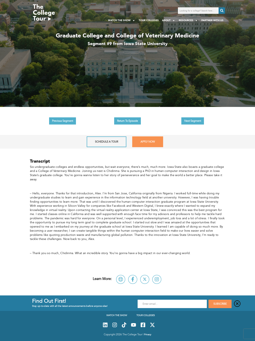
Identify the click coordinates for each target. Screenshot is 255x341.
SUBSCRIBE (220, 304)
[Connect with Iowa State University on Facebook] (132, 279)
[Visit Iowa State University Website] (120, 279)
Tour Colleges (149, 20)
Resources (188, 20)
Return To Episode (127, 121)
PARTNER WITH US (212, 20)
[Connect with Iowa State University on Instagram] (156, 279)
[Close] (237, 303)
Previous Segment (62, 121)
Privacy (147, 334)
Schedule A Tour (106, 141)
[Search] (222, 10)
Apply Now (148, 141)
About (168, 20)
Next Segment (192, 121)
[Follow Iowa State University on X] (144, 279)
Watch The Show (121, 20)
